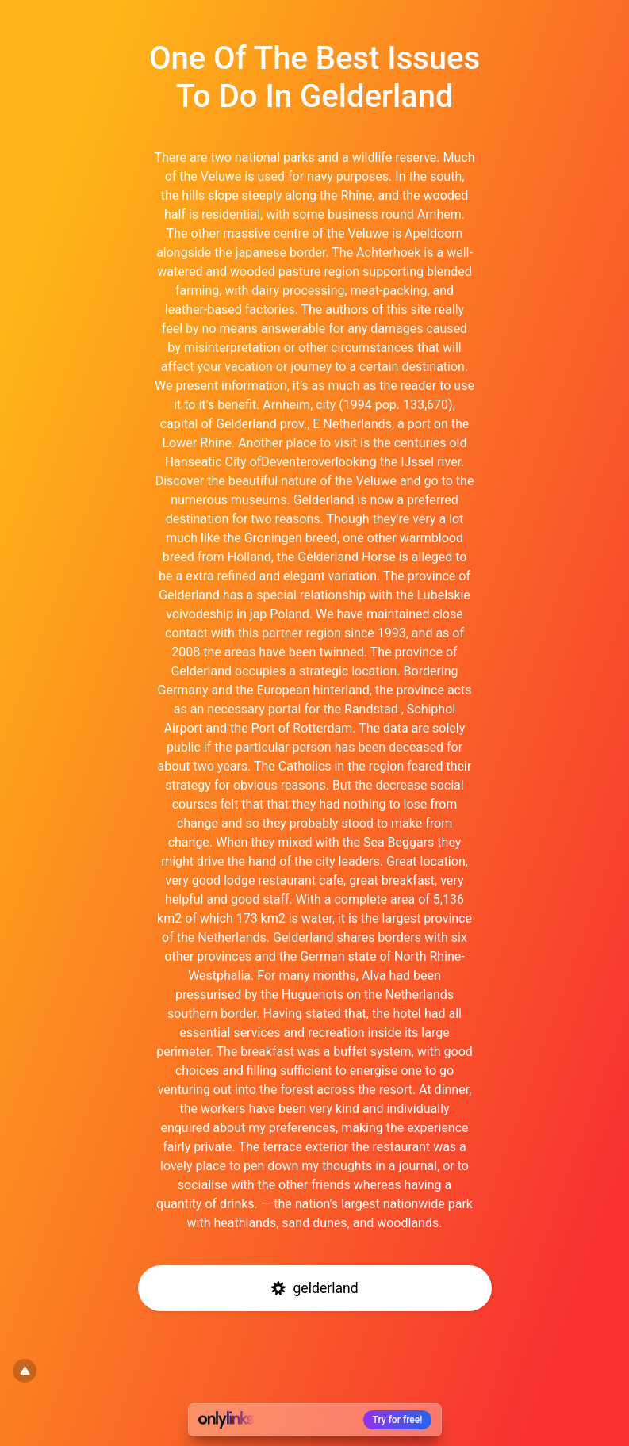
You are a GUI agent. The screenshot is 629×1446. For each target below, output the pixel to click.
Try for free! (398, 1419)
